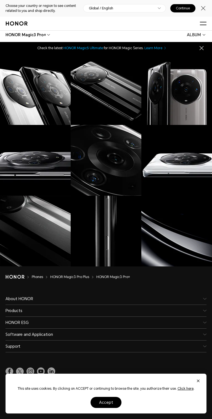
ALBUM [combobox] (194, 35)
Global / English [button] (101, 8)
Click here (185, 389)
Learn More (155, 48)
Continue (183, 8)
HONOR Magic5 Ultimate (83, 48)
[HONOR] (19, 277)
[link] (9, 371)
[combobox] (26, 35)
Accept (106, 402)
